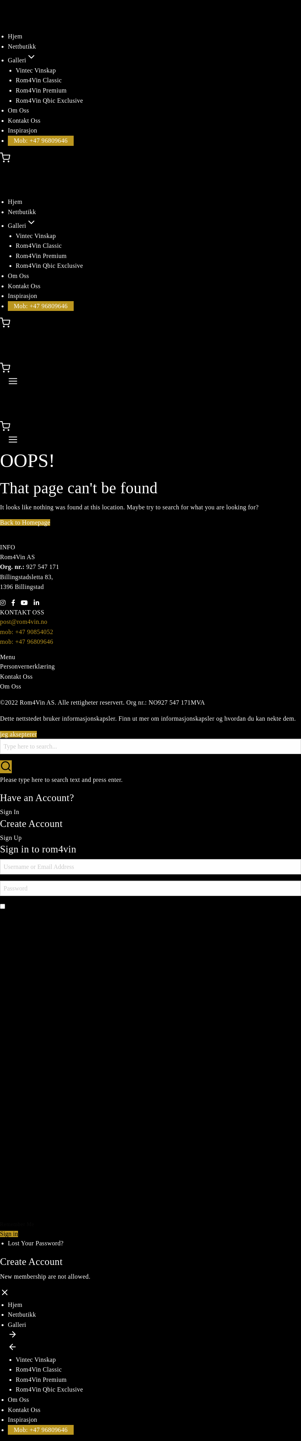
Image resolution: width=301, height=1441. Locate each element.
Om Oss (18, 110)
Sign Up (11, 837)
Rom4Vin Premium (41, 90)
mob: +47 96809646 (26, 641)
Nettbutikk (22, 46)
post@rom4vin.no (23, 621)
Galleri (22, 60)
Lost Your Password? (35, 1243)
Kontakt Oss (24, 120)
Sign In (9, 812)
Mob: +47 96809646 (41, 140)
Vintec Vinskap (36, 70)
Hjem (15, 36)
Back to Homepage (25, 522)
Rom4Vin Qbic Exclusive (49, 100)
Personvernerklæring (27, 666)
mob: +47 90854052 (26, 632)
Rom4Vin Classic (39, 80)
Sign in (9, 1234)
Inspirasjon (22, 130)
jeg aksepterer (18, 734)
